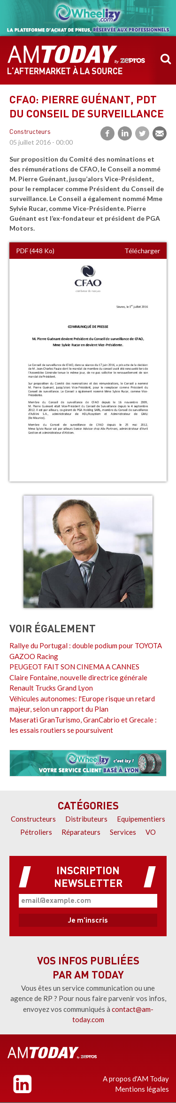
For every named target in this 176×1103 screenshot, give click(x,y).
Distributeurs (86, 819)
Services (123, 832)
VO (150, 832)
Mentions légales (142, 1089)
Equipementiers (141, 819)
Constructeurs (30, 132)
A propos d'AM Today (136, 1078)
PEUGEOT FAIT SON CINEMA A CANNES (74, 666)
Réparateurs (80, 832)
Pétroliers (36, 832)
